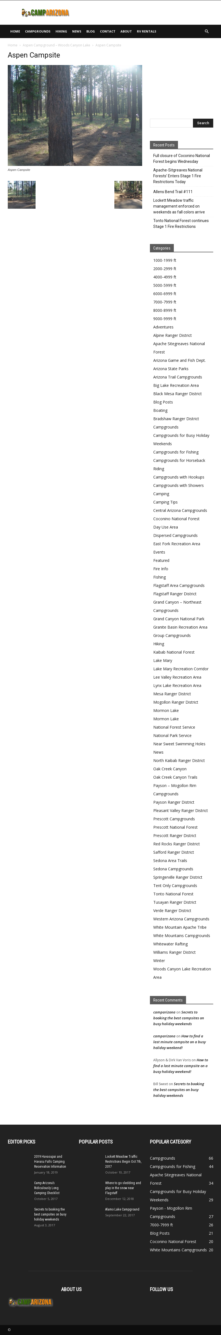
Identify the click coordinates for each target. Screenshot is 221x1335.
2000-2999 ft (164, 268)
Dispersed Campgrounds (175, 535)
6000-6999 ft (164, 293)
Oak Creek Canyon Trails (175, 777)
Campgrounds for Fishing (176, 452)
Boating (160, 410)
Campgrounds (38, 31)
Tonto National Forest (173, 893)
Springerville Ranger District (177, 877)
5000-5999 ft (164, 285)
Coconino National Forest (176, 518)
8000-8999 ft (164, 310)
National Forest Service (174, 727)
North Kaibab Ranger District (179, 760)
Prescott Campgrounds (174, 818)
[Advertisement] (148, 12)
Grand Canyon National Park (178, 618)
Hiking (61, 31)
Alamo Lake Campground (122, 1209)
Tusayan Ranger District (174, 902)
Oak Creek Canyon (170, 768)
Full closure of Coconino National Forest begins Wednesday (181, 158)
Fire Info (160, 568)
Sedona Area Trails (170, 860)
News (76, 31)
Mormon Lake (166, 710)
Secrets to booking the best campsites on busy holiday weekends (178, 1018)
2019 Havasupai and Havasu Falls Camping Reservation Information (50, 1162)
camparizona (164, 1012)
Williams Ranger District (174, 952)
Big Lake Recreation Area (176, 385)
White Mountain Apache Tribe (180, 927)
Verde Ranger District (172, 910)
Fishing (159, 577)
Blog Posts (163, 402)
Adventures (163, 327)
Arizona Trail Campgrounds (177, 377)
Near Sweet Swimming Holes (179, 743)
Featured (161, 560)
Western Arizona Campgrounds (181, 918)
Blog (90, 31)
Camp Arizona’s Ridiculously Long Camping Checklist (46, 1188)
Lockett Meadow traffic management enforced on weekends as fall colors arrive (179, 206)
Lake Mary (162, 660)
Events (159, 552)
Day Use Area (165, 527)
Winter (159, 960)
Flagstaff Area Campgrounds (179, 585)
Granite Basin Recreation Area (180, 627)
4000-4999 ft (164, 277)
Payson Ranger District (173, 802)
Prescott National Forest (175, 827)
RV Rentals (146, 31)
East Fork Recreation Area (176, 543)
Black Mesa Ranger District (177, 393)
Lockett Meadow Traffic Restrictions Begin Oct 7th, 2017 (123, 1162)
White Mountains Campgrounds (181, 935)
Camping (161, 493)
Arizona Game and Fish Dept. (179, 360)
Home (15, 31)
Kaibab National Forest (174, 652)
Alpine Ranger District (172, 335)
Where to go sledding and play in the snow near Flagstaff (123, 1188)
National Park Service (172, 735)
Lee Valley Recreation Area (177, 677)
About (126, 31)
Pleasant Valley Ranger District (180, 810)
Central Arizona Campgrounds (180, 510)
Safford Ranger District (173, 852)
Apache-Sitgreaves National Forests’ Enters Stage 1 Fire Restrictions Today (177, 176)
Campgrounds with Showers (178, 485)
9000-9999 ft (164, 318)
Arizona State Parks (171, 368)
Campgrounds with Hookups (178, 477)
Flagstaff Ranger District (175, 593)
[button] (206, 31)
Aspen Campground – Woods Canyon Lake (56, 45)
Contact (107, 31)
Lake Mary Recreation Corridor (181, 668)
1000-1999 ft (164, 260)
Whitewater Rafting (170, 944)
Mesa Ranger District (172, 693)
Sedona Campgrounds (173, 868)
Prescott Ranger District (174, 835)
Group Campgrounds (172, 635)
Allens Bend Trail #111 (173, 192)
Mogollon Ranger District (175, 702)
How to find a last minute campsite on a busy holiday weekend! (179, 1041)
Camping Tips (165, 502)
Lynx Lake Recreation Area (177, 685)
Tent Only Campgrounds (175, 885)
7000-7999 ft (164, 302)
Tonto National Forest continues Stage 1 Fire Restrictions (181, 223)
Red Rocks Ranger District (176, 843)
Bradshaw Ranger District (176, 418)
